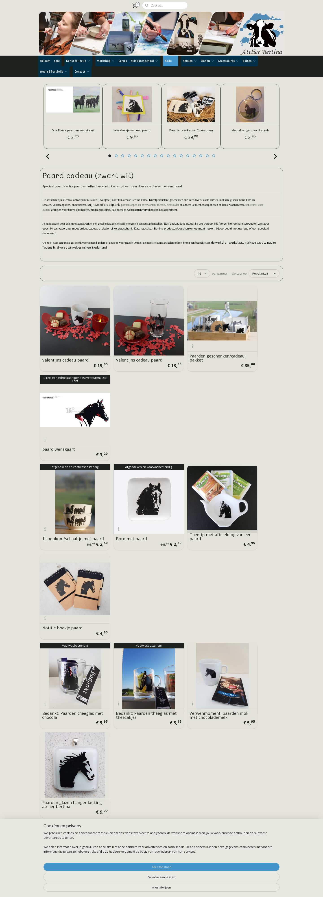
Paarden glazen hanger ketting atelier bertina (249, 500)
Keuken (190, 61)
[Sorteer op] (264, 273)
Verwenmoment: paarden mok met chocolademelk (190, 500)
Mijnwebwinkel (211, 888)
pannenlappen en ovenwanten (138, 204)
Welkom (45, 61)
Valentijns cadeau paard (65, 348)
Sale (57, 61)
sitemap (145, 888)
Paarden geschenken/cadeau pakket (192, 346)
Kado (170, 61)
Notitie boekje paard (247, 425)
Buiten (249, 61)
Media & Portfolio (54, 72)
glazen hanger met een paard (188, 578)
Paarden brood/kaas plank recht (252, 578)
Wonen (207, 61)
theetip (161, 204)
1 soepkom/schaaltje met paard (66, 423)
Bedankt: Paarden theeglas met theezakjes (130, 500)
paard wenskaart (243, 348)
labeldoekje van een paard (132, 130)
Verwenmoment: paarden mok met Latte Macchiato (67, 578)
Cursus (122, 61)
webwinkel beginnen (171, 888)
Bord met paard (119, 425)
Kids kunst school (144, 61)
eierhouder (172, 204)
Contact (82, 72)
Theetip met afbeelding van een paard (189, 423)
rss (154, 888)
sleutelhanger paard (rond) (250, 130)
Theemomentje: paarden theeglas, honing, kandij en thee (130, 576)
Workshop (106, 61)
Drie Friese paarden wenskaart (73, 130)
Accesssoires (228, 61)
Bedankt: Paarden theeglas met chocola (68, 500)
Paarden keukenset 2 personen (191, 130)
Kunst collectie (78, 61)
